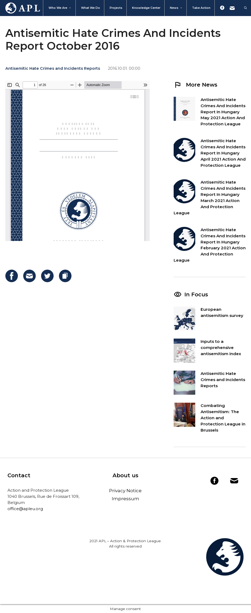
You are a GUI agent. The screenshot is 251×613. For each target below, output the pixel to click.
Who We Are (60, 8)
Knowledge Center (146, 8)
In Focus (196, 294)
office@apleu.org (25, 508)
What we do (90, 8)
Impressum (125, 498)
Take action (201, 8)
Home (20, 8)
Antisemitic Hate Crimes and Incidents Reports (52, 68)
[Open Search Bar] (243, 8)
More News (195, 85)
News (176, 8)
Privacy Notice (125, 490)
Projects (116, 8)
